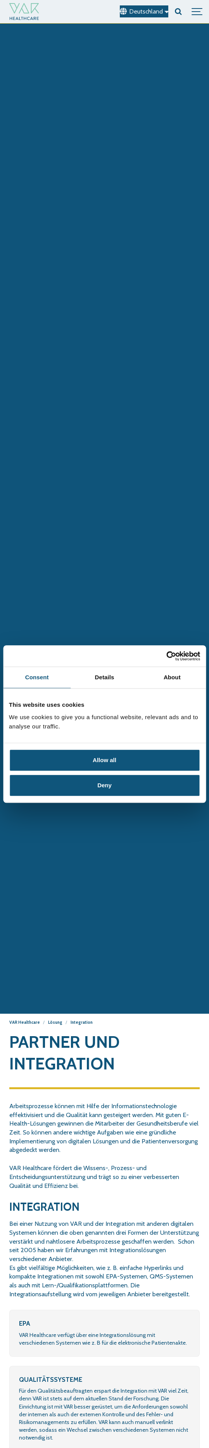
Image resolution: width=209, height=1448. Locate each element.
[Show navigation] (197, 11)
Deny (104, 785)
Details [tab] (104, 677)
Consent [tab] (37, 677)
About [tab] (172, 677)
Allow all (104, 760)
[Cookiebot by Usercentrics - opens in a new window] (166, 656)
